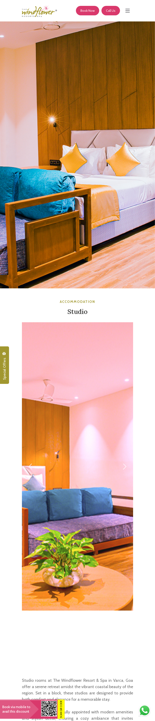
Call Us (110, 11)
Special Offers (4, 366)
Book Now (87, 11)
